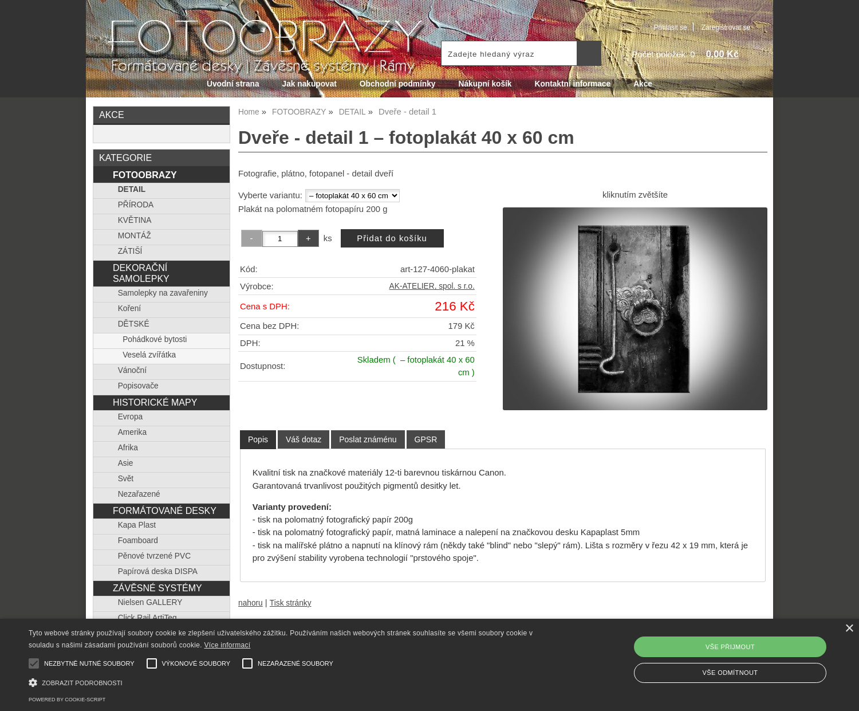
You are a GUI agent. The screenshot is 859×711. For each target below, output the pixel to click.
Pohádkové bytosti (155, 339)
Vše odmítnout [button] (730, 672)
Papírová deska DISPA (158, 571)
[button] (289, 681)
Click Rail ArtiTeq (147, 618)
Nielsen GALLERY (150, 602)
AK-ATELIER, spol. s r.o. (432, 286)
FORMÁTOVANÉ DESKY (164, 510)
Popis (258, 439)
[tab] (258, 439)
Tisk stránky (291, 603)
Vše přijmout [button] (730, 646)
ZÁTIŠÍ (130, 251)
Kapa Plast (137, 525)
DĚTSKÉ (133, 324)
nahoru (250, 603)
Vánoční (132, 370)
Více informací (227, 645)
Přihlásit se (670, 27)
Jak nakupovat (309, 84)
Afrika (128, 447)
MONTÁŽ (134, 235)
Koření (129, 308)
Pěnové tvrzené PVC (154, 556)
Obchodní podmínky (398, 84)
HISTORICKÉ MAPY (155, 402)
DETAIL (132, 189)
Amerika (132, 432)
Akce (642, 84)
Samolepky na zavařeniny (163, 293)
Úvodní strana (233, 84)
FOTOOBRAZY (145, 175)
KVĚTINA (135, 220)
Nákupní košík (484, 84)
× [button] (849, 628)
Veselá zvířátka (149, 355)
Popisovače (138, 386)
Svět (125, 478)
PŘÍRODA (136, 205)
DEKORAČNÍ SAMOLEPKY (141, 273)
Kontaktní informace (573, 84)
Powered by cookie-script (67, 699)
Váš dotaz (303, 439)
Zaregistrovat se (726, 27)
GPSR (426, 439)
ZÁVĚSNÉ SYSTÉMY (157, 588)
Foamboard (138, 540)
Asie (125, 463)
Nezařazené (139, 494)
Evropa (130, 417)
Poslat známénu (367, 439)
